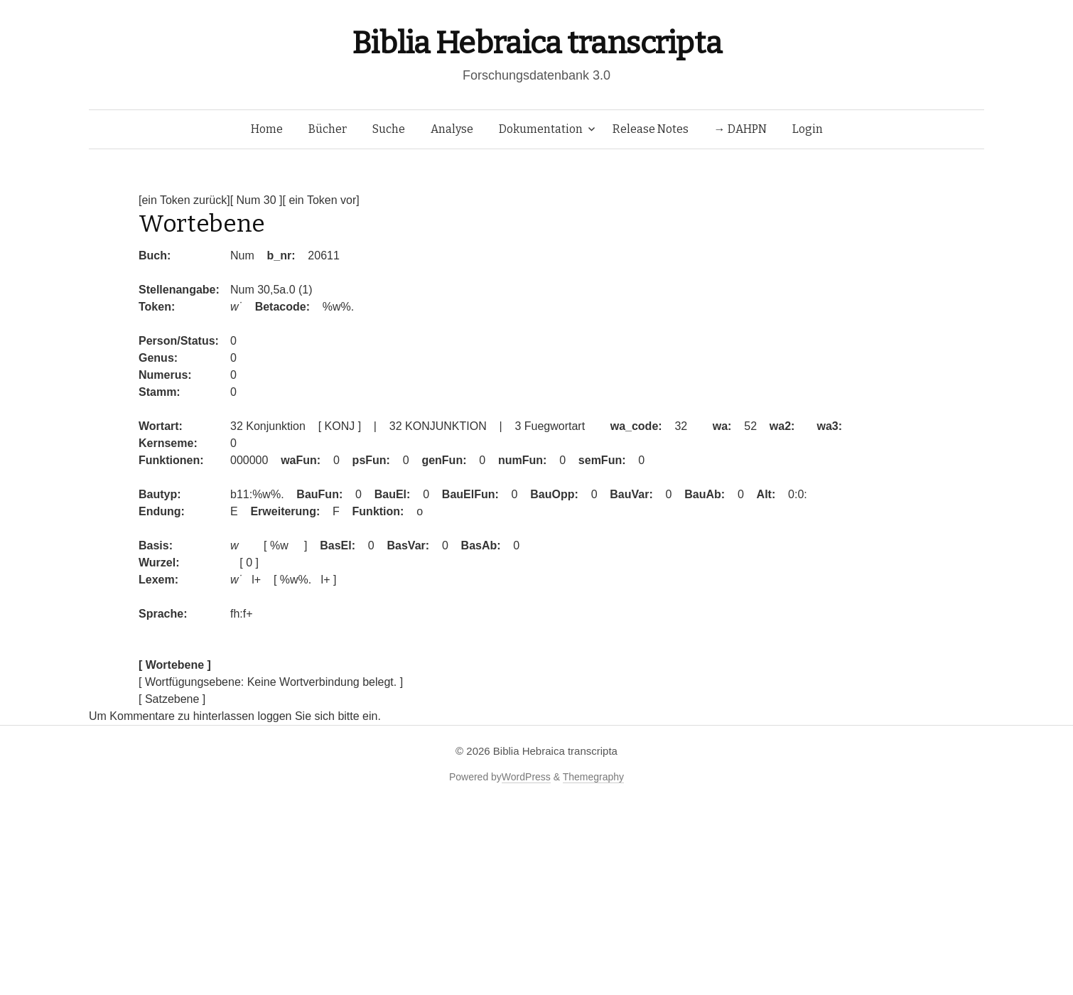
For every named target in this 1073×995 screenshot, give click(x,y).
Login (807, 129)
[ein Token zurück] (184, 200)
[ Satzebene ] (172, 699)
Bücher (327, 129)
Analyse (452, 129)
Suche (388, 129)
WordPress (526, 776)
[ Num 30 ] (256, 200)
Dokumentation (541, 129)
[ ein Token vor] (320, 200)
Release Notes (651, 129)
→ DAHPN (740, 129)
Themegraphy (593, 776)
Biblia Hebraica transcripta (536, 43)
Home (267, 129)
